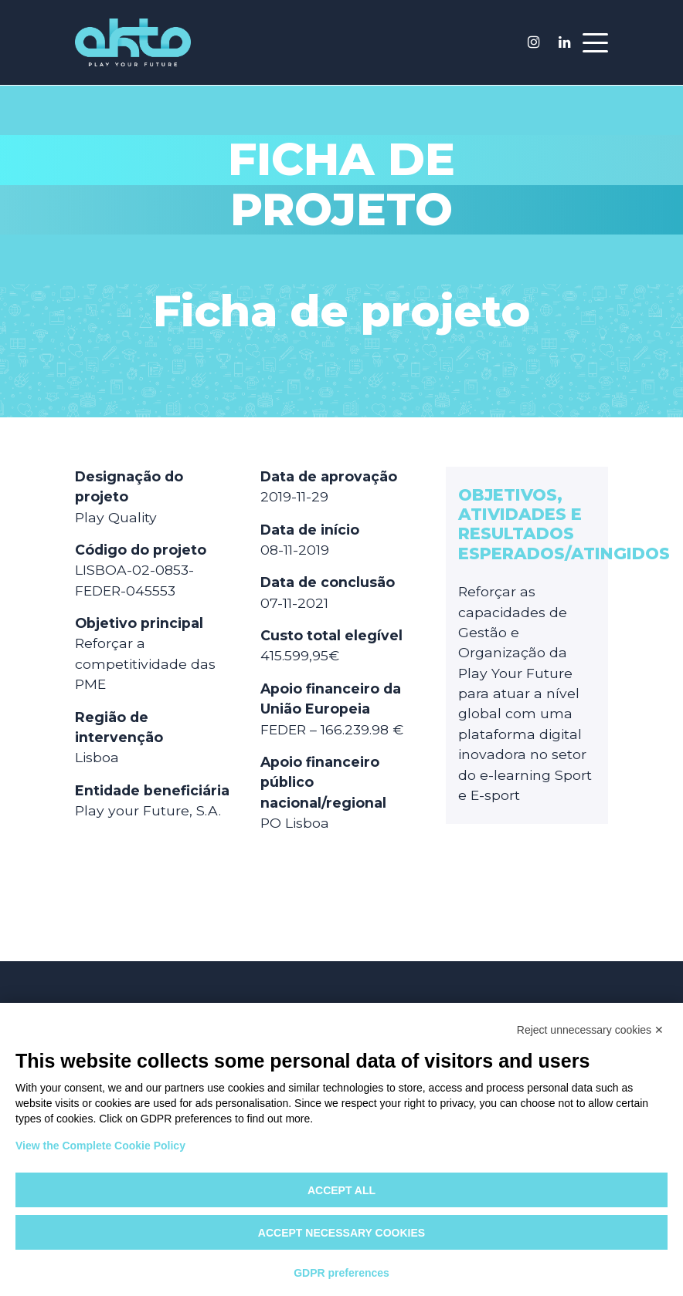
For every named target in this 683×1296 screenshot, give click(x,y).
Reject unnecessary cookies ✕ (590, 1030)
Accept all (341, 1190)
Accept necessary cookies (341, 1233)
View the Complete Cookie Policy (100, 1145)
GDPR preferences (341, 1273)
